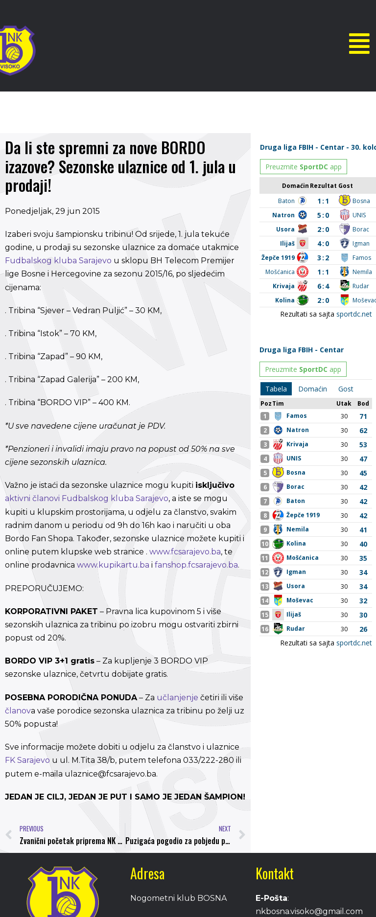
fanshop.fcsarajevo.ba (196, 565)
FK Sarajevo (27, 760)
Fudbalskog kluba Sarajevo (58, 260)
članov (18, 710)
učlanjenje (177, 697)
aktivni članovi (32, 498)
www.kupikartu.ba (113, 565)
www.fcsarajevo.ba (184, 551)
